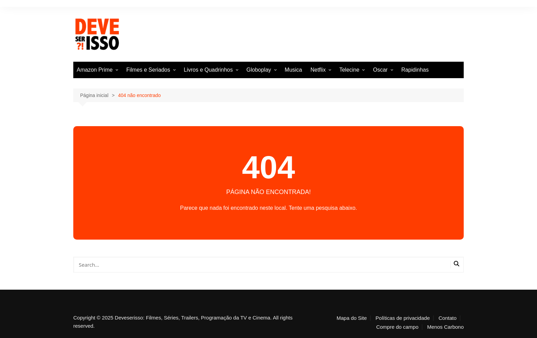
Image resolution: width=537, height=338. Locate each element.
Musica (293, 70)
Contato (447, 318)
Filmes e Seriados (148, 70)
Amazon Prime (95, 70)
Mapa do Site (352, 318)
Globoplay (259, 70)
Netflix (317, 70)
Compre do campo (397, 327)
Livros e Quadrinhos (208, 70)
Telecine (349, 70)
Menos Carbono (445, 327)
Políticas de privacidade (403, 318)
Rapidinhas (415, 70)
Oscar (380, 70)
